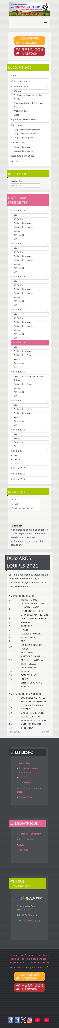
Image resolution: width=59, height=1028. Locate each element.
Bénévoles (18, 219)
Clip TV (17, 99)
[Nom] (25, 500)
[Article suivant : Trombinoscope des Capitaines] (46, 732)
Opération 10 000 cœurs (24, 119)
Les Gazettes (24, 782)
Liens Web (23, 850)
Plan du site (38, 967)
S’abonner (17, 526)
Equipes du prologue (23, 147)
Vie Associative (29, 955)
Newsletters (24, 763)
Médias (17, 231)
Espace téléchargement (29, 833)
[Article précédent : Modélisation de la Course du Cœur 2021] (14, 732)
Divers (16, 239)
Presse (17, 107)
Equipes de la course (23, 151)
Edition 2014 (18, 479)
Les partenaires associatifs (26, 133)
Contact (14, 955)
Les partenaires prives (24, 137)
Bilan (14, 75)
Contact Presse (25, 797)
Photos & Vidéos (21, 111)
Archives (15, 161)
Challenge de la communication (28, 95)
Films (21, 844)
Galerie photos (25, 839)
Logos (16, 115)
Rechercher (17, 181)
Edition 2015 (18, 473)
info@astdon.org (32, 920)
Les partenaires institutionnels (27, 130)
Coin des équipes (20, 81)
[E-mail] (25, 504)
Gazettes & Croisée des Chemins (28, 103)
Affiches (17, 91)
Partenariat (19, 235)
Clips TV (22, 777)
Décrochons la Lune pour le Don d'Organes (28, 378)
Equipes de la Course (23, 355)
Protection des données (33, 959)
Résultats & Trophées (22, 155)
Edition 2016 (18, 468)
